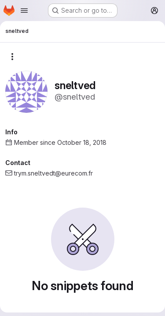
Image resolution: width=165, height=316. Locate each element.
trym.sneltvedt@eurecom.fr (53, 173)
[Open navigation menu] (24, 11)
